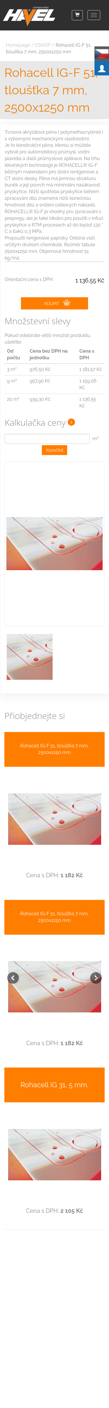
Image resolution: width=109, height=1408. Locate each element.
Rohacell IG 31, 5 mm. (55, 1085)
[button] (10, 975)
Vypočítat (55, 450)
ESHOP (43, 45)
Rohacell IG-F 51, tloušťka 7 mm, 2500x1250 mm (51, 90)
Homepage (18, 45)
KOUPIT (57, 303)
